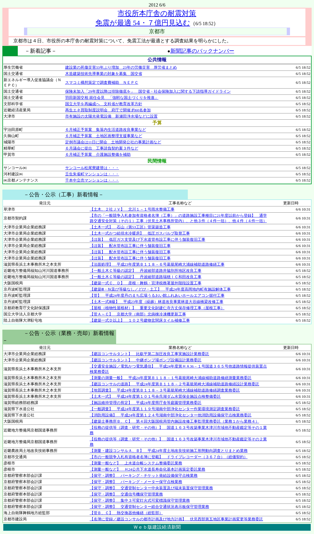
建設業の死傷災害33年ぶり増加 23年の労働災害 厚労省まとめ (121, 67)
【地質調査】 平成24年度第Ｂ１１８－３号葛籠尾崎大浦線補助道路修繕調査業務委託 (165, 390)
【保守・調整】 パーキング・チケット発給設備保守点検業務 (144, 475)
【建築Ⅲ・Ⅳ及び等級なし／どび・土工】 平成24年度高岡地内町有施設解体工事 (160, 289)
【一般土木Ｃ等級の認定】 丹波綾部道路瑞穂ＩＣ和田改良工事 (145, 277)
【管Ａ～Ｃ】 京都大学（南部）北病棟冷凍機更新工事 (138, 314)
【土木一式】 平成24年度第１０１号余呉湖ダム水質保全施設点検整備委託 (155, 396)
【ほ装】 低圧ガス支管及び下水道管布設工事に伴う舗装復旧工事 (147, 239)
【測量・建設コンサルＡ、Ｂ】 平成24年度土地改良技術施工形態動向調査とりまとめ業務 (169, 450)
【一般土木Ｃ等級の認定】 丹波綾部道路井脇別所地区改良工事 (145, 270)
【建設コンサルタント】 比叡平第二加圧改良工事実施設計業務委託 (149, 354)
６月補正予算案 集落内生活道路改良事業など (105, 129)
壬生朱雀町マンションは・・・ (92, 174)
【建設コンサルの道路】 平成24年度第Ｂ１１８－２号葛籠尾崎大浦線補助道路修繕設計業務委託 (174, 384)
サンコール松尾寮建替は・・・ (92, 168)
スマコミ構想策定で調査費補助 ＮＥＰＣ (101, 82)
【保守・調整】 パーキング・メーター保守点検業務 (136, 482)
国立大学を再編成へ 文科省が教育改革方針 (103, 104)
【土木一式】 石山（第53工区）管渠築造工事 (130, 227)
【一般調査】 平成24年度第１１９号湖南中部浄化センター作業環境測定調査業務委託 (165, 409)
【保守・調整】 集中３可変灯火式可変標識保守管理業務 (140, 500)
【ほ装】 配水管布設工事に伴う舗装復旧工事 (130, 245)
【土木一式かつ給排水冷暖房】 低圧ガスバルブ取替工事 (140, 233)
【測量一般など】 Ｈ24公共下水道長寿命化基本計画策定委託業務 (147, 469)
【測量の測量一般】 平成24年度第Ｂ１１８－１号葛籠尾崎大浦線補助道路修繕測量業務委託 (170, 378)
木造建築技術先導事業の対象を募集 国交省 (103, 73)
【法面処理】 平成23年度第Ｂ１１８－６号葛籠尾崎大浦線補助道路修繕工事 (157, 264)
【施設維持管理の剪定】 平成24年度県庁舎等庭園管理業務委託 (145, 402)
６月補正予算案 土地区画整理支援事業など (103, 136)
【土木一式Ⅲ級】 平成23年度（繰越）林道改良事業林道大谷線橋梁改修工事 (156, 301)
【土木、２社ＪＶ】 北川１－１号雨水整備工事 (132, 209)
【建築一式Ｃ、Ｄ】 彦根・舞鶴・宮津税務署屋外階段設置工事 (145, 283)
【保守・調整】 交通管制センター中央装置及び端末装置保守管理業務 (151, 488)
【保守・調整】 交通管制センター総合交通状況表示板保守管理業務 (149, 506)
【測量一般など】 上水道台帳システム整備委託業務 (136, 463)
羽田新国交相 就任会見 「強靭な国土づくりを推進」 (111, 97)
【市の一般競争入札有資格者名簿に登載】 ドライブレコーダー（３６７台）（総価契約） (169, 457)
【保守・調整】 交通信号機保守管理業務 (126, 494)
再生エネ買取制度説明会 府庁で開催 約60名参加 (108, 110)
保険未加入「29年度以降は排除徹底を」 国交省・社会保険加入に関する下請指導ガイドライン (148, 91)
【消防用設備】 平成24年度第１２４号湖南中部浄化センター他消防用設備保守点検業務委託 (170, 415)
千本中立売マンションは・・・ (92, 180)
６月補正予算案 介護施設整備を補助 (98, 154)
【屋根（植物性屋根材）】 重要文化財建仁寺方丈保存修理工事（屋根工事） (157, 308)
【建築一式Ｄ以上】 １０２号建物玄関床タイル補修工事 (140, 320)
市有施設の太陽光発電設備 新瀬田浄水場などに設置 (111, 116)
